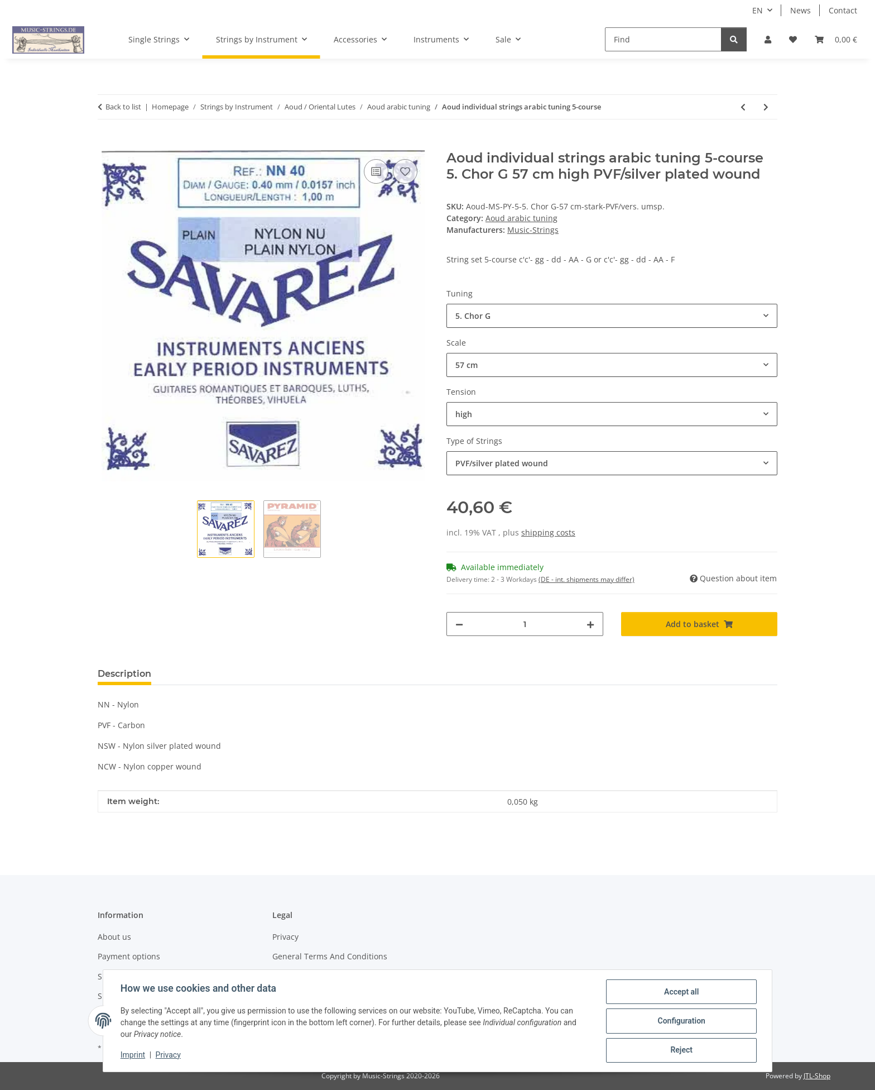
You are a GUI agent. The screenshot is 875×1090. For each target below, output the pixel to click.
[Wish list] (793, 39)
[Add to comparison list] (376, 171)
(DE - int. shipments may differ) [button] (586, 579)
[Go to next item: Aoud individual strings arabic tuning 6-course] (765, 107)
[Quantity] (525, 624)
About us (114, 936)
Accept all (681, 992)
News (800, 10)
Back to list (123, 107)
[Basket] (836, 39)
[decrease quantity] (459, 624)
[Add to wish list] (405, 171)
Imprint (133, 1055)
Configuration (680, 1021)
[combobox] (611, 316)
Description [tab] (124, 673)
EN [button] (757, 10)
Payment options (129, 956)
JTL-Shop (817, 1076)
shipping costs (548, 532)
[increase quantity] (590, 624)
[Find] (663, 39)
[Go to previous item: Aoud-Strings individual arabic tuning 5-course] (743, 107)
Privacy (168, 1055)
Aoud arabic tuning (521, 218)
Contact (843, 10)
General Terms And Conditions (329, 956)
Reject (681, 1050)
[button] (768, 39)
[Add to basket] (107, 144)
